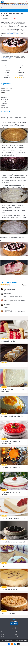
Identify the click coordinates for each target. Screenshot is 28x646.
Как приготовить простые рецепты (2, 1)
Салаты (16, 636)
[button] (26, 1)
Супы (16, 637)
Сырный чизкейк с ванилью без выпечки (12, 390)
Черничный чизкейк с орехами (12, 566)
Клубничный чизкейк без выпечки (10, 493)
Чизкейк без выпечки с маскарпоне (10, 442)
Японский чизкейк (8, 341)
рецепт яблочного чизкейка (13, 33)
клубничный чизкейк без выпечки (8, 57)
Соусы (2, 637)
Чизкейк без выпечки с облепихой (10, 468)
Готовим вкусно (14, 622)
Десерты (3, 633)
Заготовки (17, 633)
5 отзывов (13, 18)
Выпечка (3, 631)
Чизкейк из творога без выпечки (13, 518)
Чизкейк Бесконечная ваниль (12, 365)
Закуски (3, 634)
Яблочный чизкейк (8, 613)
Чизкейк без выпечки (9, 589)
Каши (16, 634)
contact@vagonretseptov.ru (21, 640)
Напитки (3, 636)
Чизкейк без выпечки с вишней (13, 542)
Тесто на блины (3, 6)
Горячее (16, 631)
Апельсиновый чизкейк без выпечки (12, 417)
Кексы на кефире (11, 6)
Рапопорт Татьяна (4, 18)
